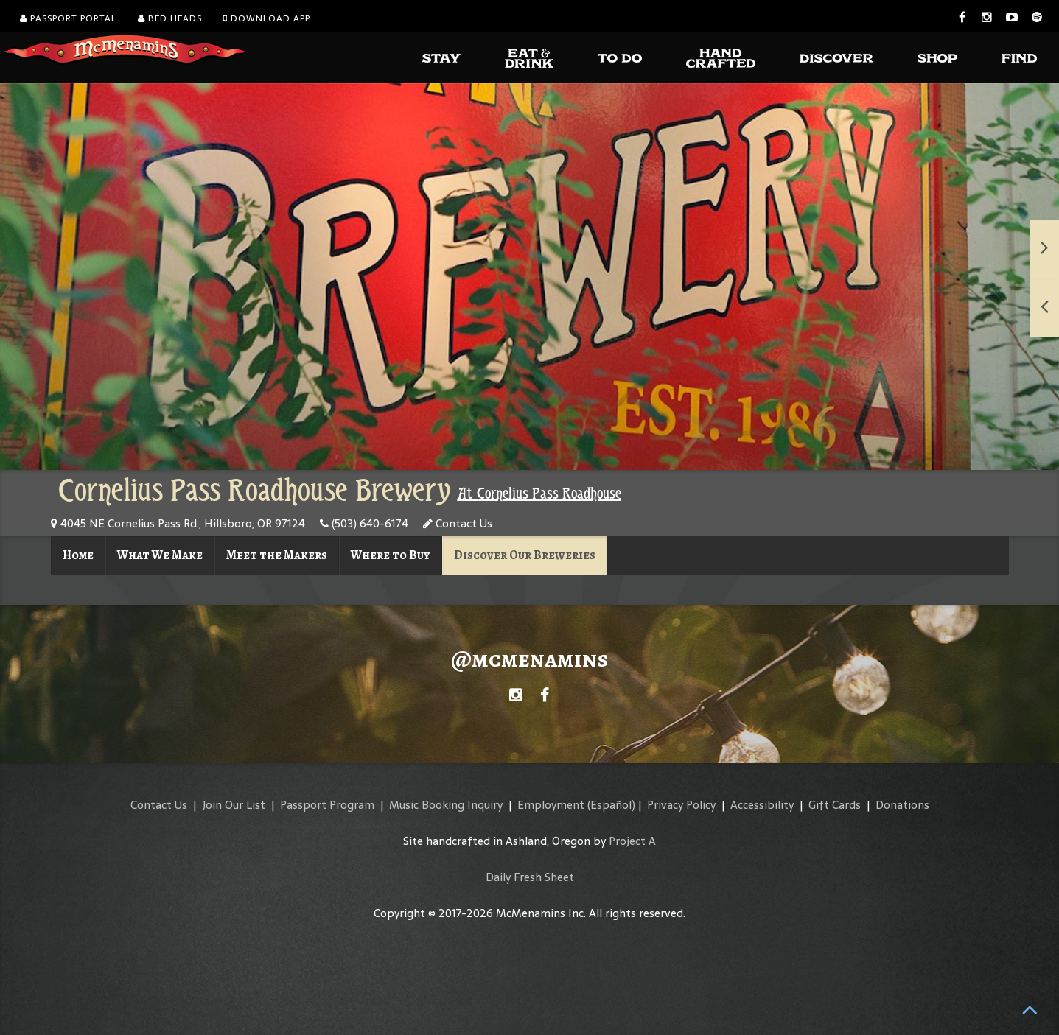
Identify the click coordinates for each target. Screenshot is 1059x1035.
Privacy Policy (681, 805)
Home (78, 555)
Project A (632, 841)
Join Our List (233, 805)
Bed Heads (170, 18)
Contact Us (457, 523)
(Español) (611, 805)
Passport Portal (68, 18)
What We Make (160, 555)
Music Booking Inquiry (446, 805)
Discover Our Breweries (524, 555)
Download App (266, 18)
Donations (902, 805)
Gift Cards (834, 805)
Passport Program (327, 805)
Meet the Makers (276, 555)
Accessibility (762, 805)
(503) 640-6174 (364, 523)
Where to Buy (390, 555)
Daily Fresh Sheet (530, 877)
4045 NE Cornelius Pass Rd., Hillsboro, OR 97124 (178, 523)
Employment (550, 805)
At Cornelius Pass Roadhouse (539, 493)
